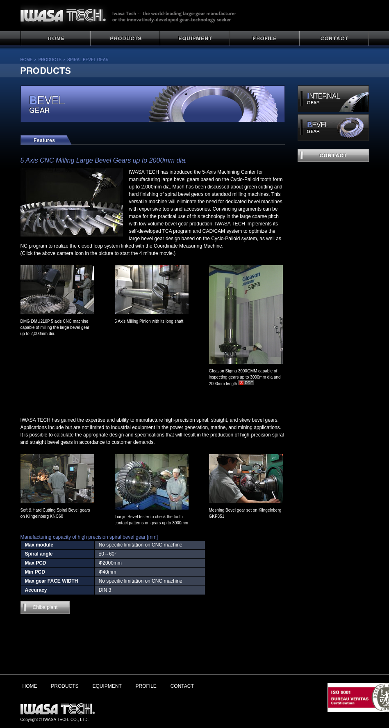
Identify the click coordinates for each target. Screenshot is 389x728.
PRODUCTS (125, 38)
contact (333, 155)
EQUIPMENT (106, 686)
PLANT (195, 38)
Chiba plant (45, 607)
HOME (55, 38)
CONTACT (334, 38)
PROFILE (264, 38)
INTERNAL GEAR (333, 98)
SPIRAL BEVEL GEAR (88, 59)
